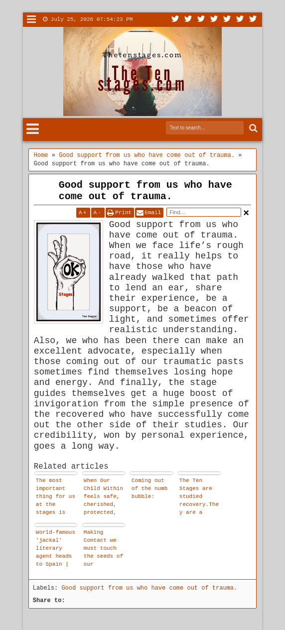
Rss (214, 19)
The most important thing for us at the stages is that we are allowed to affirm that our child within (55, 498)
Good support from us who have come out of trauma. (145, 190)
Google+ (201, 19)
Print (123, 213)
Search (252, 128)
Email (152, 213)
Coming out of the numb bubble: (150, 489)
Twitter (175, 19)
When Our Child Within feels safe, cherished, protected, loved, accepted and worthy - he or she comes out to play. (103, 498)
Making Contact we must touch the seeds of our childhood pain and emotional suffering (103, 549)
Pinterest (253, 19)
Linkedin (227, 19)
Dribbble (240, 19)
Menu (31, 19)
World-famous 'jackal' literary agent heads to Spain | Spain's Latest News (55, 549)
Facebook (188, 19)
